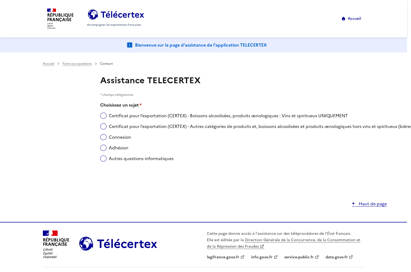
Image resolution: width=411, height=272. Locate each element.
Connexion (120, 137)
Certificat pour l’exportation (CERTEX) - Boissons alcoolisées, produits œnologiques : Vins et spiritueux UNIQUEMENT (228, 115)
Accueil (354, 18)
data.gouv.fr (337, 257)
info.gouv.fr (261, 257)
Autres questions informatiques (141, 158)
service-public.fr (299, 257)
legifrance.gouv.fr (223, 257)
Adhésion (118, 148)
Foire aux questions (77, 63)
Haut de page (372, 204)
